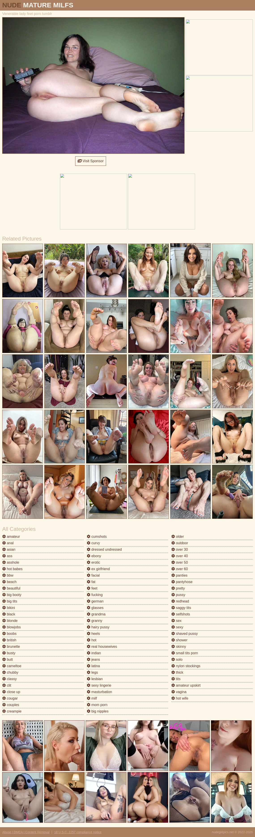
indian (94, 653)
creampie (11, 711)
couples (10, 705)
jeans (93, 659)
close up (11, 692)
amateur (11, 536)
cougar (10, 698)
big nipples (97, 711)
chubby (10, 672)
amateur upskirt (186, 685)
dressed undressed (104, 549)
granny (94, 621)
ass (7, 556)
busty (8, 653)
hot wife (179, 698)
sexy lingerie (99, 685)
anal (8, 543)
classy (9, 679)
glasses (95, 608)
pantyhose (181, 582)
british (9, 640)
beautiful (11, 588)
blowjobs (11, 627)
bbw (7, 575)
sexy (177, 627)
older (177, 536)
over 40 (179, 556)
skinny (178, 646)
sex (176, 621)
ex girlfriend (98, 569)
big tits (9, 601)
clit (6, 685)
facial (93, 575)
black (8, 614)
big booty (11, 595)
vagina (179, 692)
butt (7, 659)
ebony (94, 556)
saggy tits (181, 608)
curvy (93, 543)
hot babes (12, 569)
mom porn (97, 705)
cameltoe (11, 666)
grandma (96, 614)
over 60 (179, 569)
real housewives (102, 646)
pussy (178, 595)
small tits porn (184, 653)
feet (92, 588)
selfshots (180, 614)
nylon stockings (185, 666)
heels (93, 634)
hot (91, 640)
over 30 (179, 549)
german (95, 601)
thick (177, 672)
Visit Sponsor (91, 161)
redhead (180, 601)
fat (91, 582)
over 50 (179, 562)
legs (92, 672)
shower (179, 640)
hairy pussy (98, 627)
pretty (178, 588)
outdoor (179, 543)
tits (176, 679)
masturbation (99, 692)
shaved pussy (184, 634)
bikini (8, 608)
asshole (10, 562)
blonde (10, 621)
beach (9, 582)
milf (92, 698)
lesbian (95, 679)
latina (93, 666)
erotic (93, 562)
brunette (11, 646)
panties (179, 575)
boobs (9, 634)
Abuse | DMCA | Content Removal (25, 832)
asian (8, 549)
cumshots (97, 536)
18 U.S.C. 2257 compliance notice (78, 832)
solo (177, 659)
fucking (95, 595)
